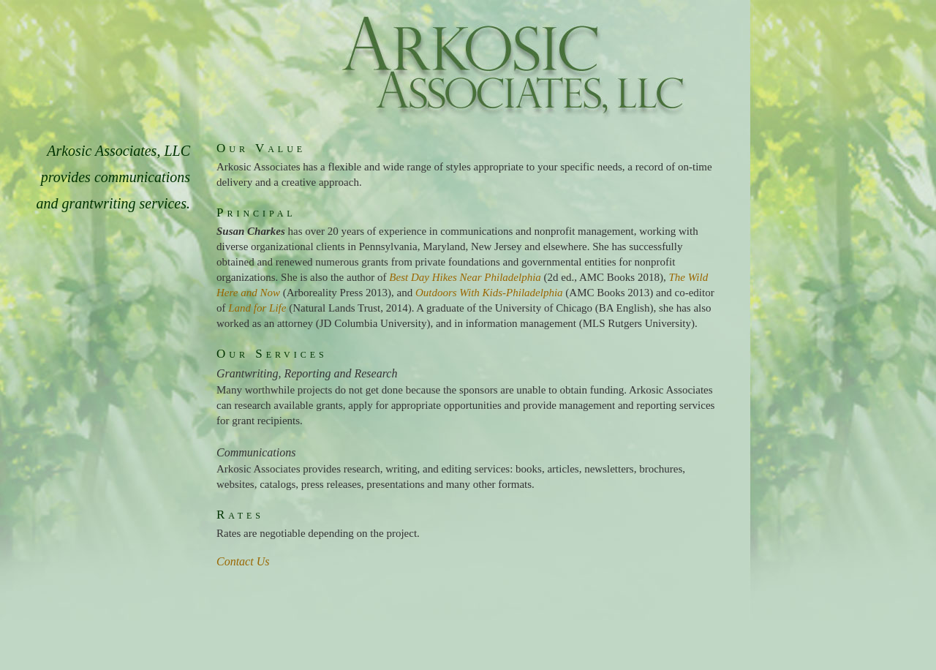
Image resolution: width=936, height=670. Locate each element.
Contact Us (242, 561)
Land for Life (257, 308)
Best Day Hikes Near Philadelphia (464, 277)
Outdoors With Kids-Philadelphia (489, 292)
